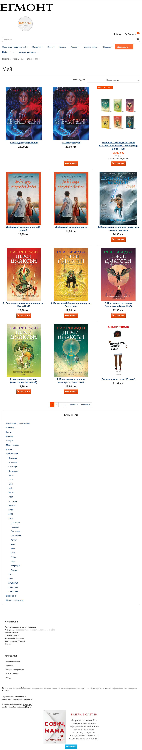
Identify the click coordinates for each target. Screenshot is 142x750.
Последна (85, 412)
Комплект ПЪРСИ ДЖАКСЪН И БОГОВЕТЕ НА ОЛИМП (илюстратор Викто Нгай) (118, 146)
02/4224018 (21, 697)
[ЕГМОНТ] (26, 6)
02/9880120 (27, 704)
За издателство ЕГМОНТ (15, 641)
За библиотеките (11, 632)
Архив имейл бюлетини (14, 638)
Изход (8, 678)
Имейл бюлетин (12, 674)
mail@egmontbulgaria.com (13, 707)
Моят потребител (13, 662)
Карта (29, 699)
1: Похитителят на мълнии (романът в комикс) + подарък (118, 231)
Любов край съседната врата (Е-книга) (23, 231)
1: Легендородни (71, 143)
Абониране (71, 746)
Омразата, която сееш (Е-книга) (118, 385)
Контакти (8, 644)
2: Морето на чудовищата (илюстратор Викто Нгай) (23, 387)
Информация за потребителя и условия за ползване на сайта (30, 630)
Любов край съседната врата (71, 230)
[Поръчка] (132, 34)
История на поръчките (15, 670)
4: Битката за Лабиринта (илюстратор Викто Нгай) (71, 309)
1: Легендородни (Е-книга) (24, 143)
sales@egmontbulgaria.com (14, 699)
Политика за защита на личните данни (20, 627)
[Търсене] (138, 39)
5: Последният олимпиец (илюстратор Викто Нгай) (23, 309)
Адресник (9, 665)
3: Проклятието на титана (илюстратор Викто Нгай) (118, 309)
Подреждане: (79, 79)
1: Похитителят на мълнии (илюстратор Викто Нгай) (71, 387)
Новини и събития (12, 635)
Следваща (73, 412)
